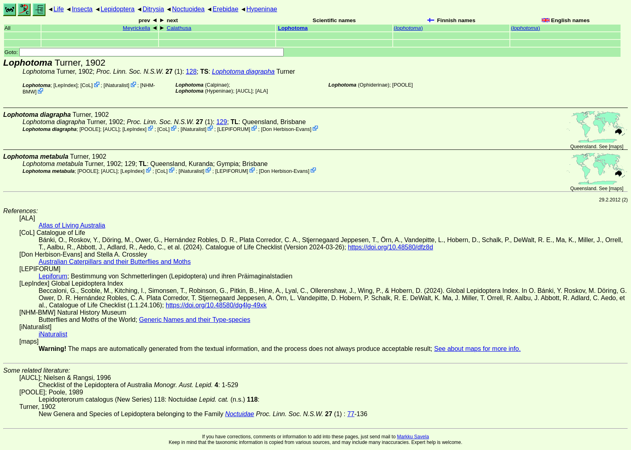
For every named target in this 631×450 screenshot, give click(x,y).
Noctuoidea (188, 9)
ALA (261, 91)
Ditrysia (153, 9)
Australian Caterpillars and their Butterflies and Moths (115, 261)
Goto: (144, 52)
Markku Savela (413, 437)
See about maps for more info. (477, 348)
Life (59, 9)
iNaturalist (116, 85)
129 (221, 121)
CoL (86, 85)
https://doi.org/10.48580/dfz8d (390, 247)
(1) (139, 71)
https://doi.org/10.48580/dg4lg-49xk (216, 305)
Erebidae (225, 9)
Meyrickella (136, 28)
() (408, 28)
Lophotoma (293, 28)
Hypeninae (261, 9)
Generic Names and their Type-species (194, 319)
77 (351, 414)
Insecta (82, 9)
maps (616, 146)
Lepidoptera (118, 9)
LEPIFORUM (234, 129)
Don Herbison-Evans (286, 129)
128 (191, 71)
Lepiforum (53, 276)
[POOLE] (402, 85)
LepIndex (65, 85)
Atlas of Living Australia (72, 225)
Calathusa (179, 28)
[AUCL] (244, 91)
